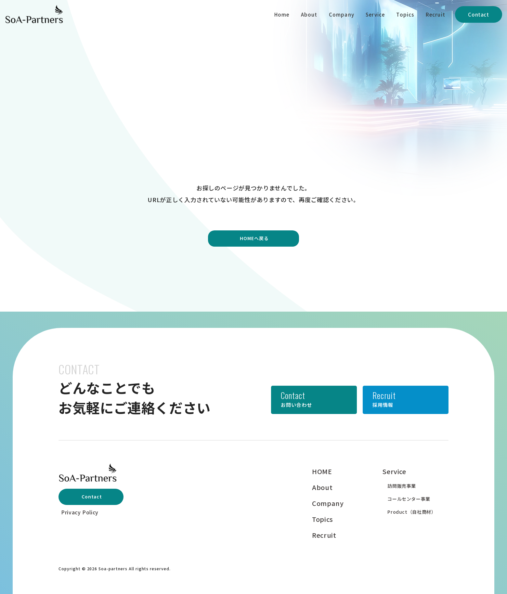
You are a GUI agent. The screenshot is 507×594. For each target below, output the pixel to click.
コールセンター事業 (408, 499)
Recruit (435, 14)
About (309, 14)
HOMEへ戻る (254, 238)
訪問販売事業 (401, 486)
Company (341, 14)
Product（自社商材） (411, 512)
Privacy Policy (79, 512)
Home (282, 14)
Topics (405, 14)
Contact (478, 14)
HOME (322, 471)
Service (375, 14)
